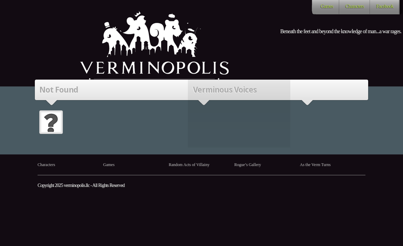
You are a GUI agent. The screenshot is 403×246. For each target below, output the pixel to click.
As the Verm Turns (315, 164)
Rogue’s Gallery (247, 164)
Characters (355, 6)
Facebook (384, 6)
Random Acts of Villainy (189, 164)
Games (327, 6)
